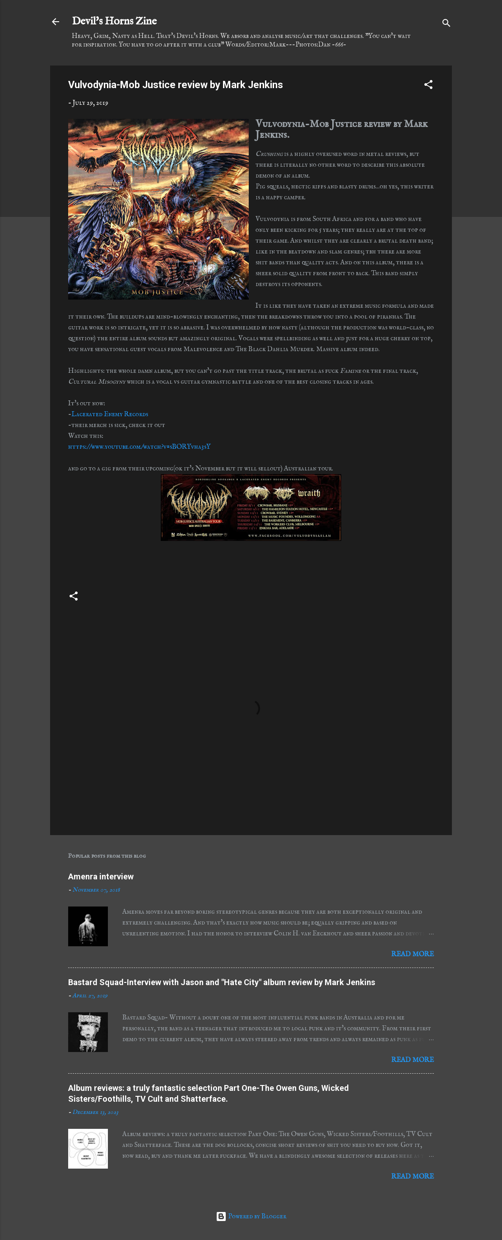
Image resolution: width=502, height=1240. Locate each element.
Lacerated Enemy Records (109, 414)
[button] (428, 86)
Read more (412, 954)
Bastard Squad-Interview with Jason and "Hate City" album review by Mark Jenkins (221, 982)
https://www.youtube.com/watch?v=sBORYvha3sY (139, 446)
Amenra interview (101, 876)
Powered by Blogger (251, 1216)
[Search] (446, 24)
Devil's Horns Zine (114, 21)
